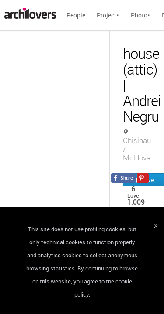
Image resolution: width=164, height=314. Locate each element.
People (75, 15)
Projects (108, 15)
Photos (140, 15)
